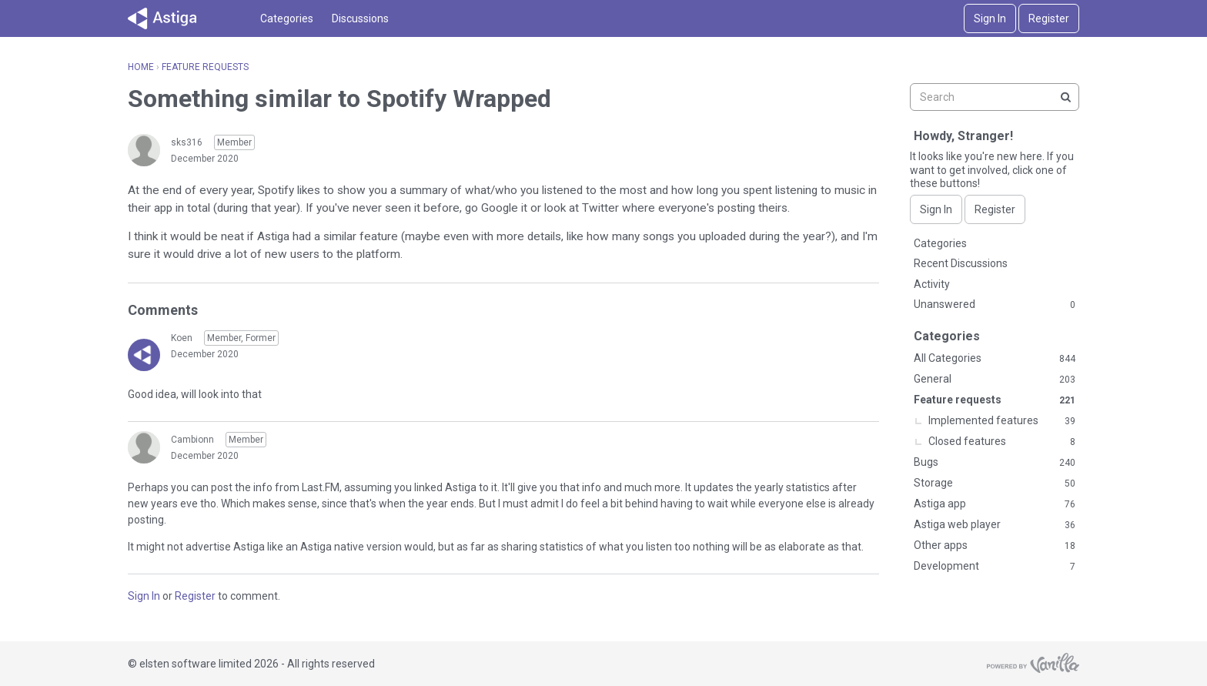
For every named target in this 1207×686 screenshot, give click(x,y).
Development (994, 567)
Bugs (994, 463)
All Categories (994, 359)
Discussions (360, 18)
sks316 (186, 142)
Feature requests (994, 400)
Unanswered (994, 305)
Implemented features (1001, 421)
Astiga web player (994, 525)
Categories (286, 18)
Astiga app (994, 504)
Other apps (994, 546)
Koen (181, 338)
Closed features (1001, 442)
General (994, 380)
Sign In (990, 18)
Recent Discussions (961, 263)
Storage (994, 483)
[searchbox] (994, 97)
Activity (932, 284)
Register (1048, 18)
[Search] (1065, 97)
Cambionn (192, 439)
